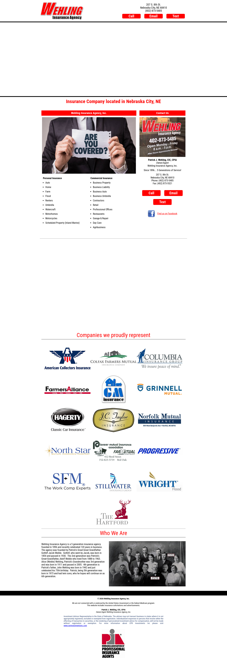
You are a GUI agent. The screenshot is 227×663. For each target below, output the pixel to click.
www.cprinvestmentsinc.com (75, 625)
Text (175, 16)
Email (153, 16)
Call (131, 16)
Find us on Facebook (162, 213)
